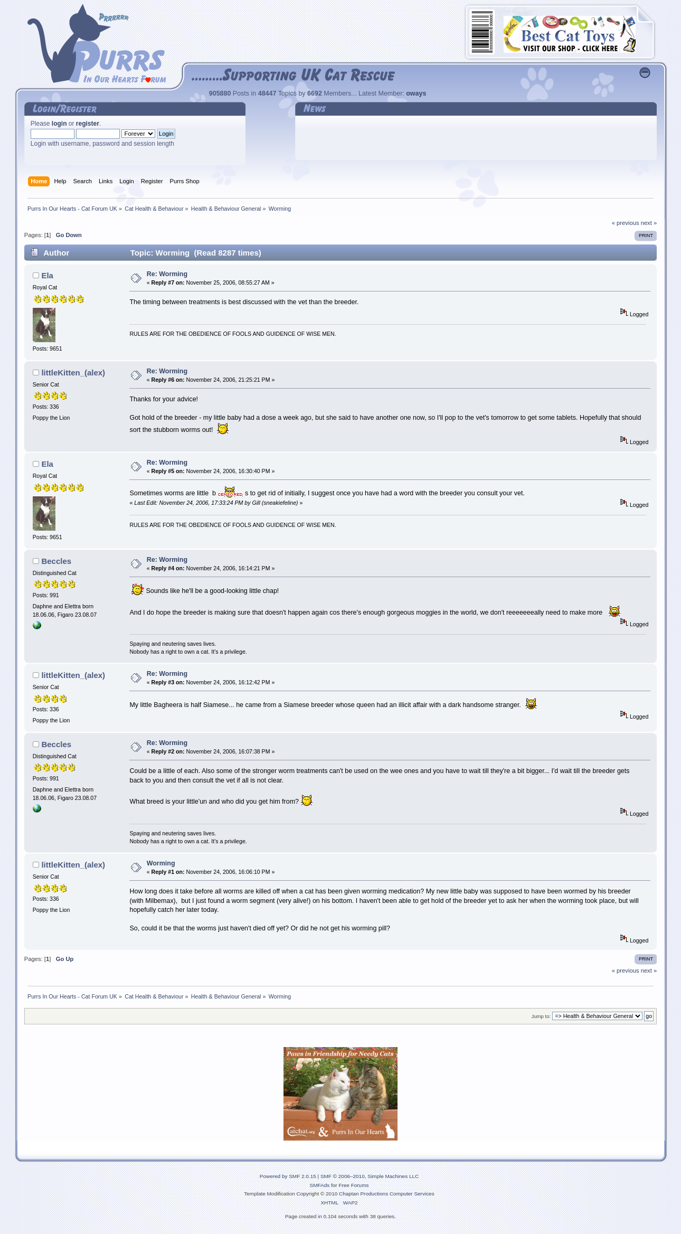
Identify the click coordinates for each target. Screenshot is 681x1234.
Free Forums (353, 1185)
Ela (47, 275)
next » (649, 223)
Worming (161, 863)
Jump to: (541, 1016)
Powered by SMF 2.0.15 (288, 1176)
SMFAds (320, 1185)
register (87, 123)
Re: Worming (167, 274)
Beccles (56, 561)
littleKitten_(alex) (73, 372)
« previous (625, 223)
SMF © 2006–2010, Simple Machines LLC (369, 1176)
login (59, 123)
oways (416, 93)
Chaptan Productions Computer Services (386, 1194)
